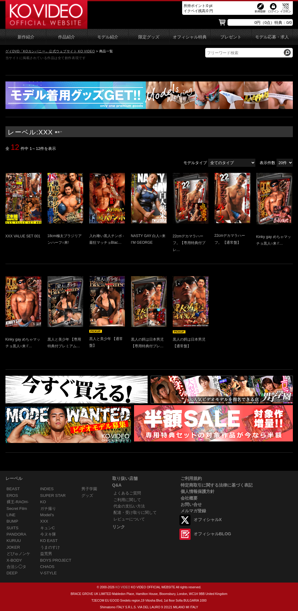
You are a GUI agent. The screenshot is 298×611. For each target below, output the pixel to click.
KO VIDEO (122, 587)
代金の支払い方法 (129, 506)
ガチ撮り (48, 508)
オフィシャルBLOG (212, 533)
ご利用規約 (191, 478)
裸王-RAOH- (18, 502)
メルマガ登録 (193, 510)
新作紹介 (26, 37)
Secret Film (17, 508)
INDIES (47, 489)
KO (43, 502)
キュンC (47, 528)
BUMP (12, 521)
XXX (44, 521)
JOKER (13, 547)
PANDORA (16, 534)
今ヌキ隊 (48, 534)
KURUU (14, 540)
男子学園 (89, 489)
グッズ (87, 495)
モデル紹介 (107, 37)
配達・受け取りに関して (135, 512)
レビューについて (129, 519)
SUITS (12, 528)
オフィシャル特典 (190, 37)
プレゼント (230, 37)
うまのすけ (50, 547)
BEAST (13, 489)
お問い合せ (191, 504)
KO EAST (49, 540)
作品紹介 (66, 37)
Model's (47, 515)
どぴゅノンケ (18, 553)
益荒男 (46, 553)
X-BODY (14, 560)
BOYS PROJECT (55, 560)
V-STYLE (48, 573)
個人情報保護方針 (197, 491)
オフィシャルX (208, 519)
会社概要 (189, 498)
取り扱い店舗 (125, 478)
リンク (118, 526)
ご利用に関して (127, 499)
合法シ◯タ (16, 566)
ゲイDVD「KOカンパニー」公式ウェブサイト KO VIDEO (50, 51)
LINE (11, 515)
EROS (12, 495)
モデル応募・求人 (272, 37)
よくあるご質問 (127, 493)
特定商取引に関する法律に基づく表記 (217, 485)
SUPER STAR (53, 495)
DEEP (12, 573)
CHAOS (47, 566)
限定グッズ (148, 37)
